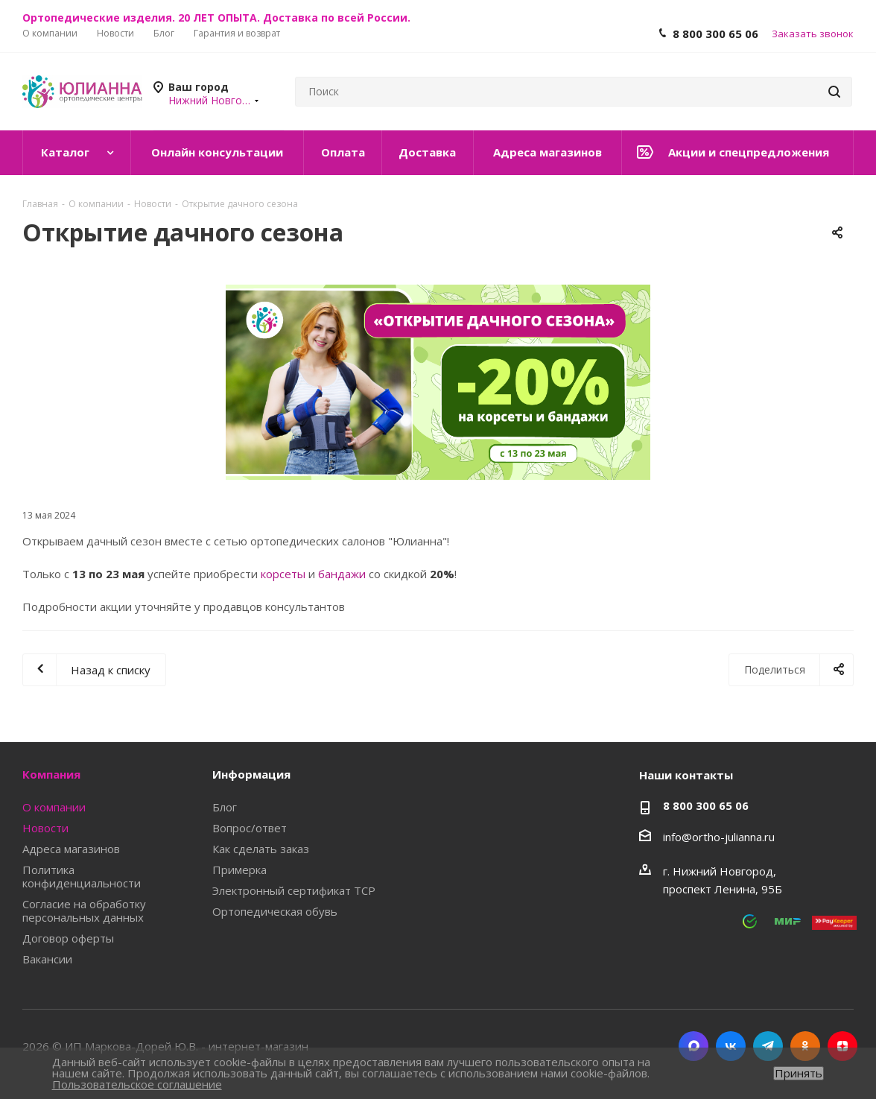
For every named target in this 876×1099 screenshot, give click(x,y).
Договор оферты (68, 938)
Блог (224, 806)
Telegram (768, 1046)
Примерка (239, 869)
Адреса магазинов (71, 848)
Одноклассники (805, 1046)
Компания (51, 774)
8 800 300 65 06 (715, 33)
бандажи (342, 573)
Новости (45, 827)
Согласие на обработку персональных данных (84, 910)
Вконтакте (731, 1046)
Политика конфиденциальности (81, 876)
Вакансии (47, 958)
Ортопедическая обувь (274, 911)
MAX (693, 1046)
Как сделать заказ (260, 848)
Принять (798, 1073)
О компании (54, 806)
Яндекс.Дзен (842, 1046)
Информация (251, 774)
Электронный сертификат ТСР (293, 890)
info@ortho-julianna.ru (719, 836)
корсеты (283, 573)
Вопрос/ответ (249, 827)
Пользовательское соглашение (137, 1084)
